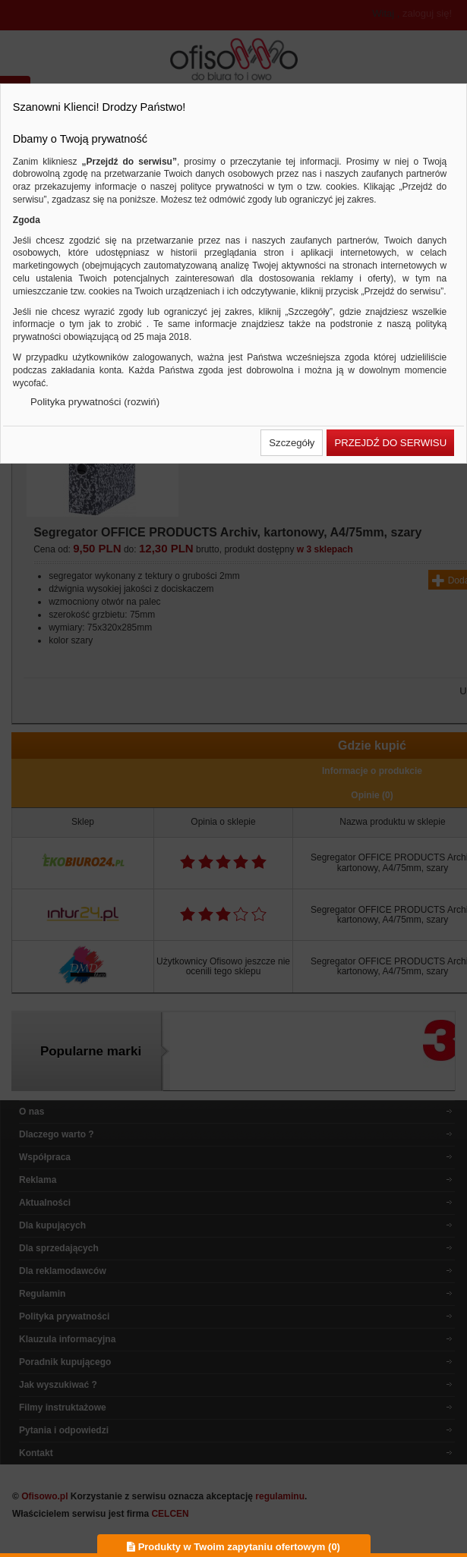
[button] (291, 442)
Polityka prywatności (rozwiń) (94, 402)
